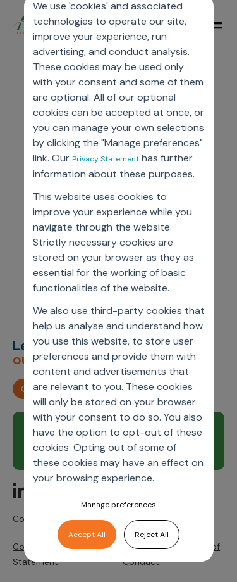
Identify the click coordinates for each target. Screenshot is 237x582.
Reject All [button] (152, 534)
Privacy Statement (105, 159)
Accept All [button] (87, 534)
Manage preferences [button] (118, 505)
